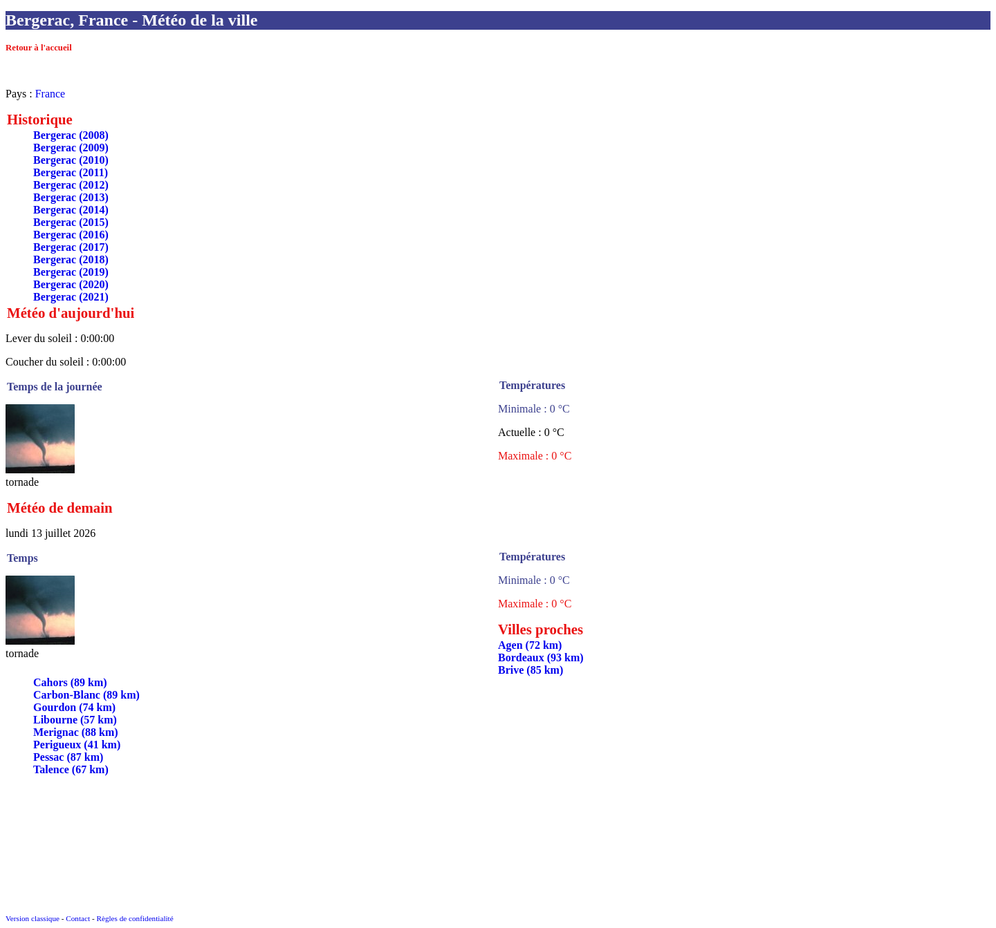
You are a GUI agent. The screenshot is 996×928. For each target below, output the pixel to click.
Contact (78, 918)
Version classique (32, 918)
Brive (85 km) (530, 670)
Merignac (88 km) (75, 732)
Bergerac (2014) (71, 210)
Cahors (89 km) (70, 682)
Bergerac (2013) (71, 197)
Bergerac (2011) (70, 172)
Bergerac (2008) (71, 135)
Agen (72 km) (530, 645)
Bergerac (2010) (71, 160)
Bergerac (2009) (71, 147)
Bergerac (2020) (71, 284)
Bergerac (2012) (71, 185)
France (50, 94)
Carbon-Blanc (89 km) (86, 695)
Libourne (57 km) (75, 720)
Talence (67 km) (71, 769)
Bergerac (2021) (71, 297)
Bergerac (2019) (71, 272)
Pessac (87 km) (68, 757)
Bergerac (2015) (71, 222)
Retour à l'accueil (39, 48)
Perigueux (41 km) (76, 744)
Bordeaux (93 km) (541, 657)
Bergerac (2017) (71, 247)
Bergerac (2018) (71, 259)
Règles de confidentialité (134, 918)
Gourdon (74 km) (74, 707)
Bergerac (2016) (71, 234)
